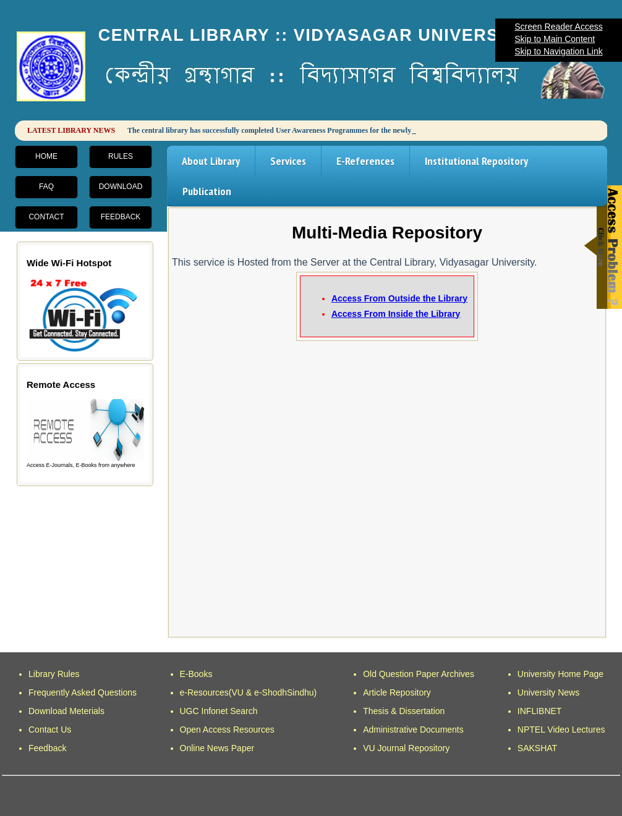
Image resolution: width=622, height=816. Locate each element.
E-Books (196, 674)
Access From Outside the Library (399, 298)
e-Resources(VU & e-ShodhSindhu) (248, 692)
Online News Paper (217, 748)
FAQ (46, 186)
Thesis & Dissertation (404, 711)
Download (121, 186)
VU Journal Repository (406, 748)
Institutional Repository (476, 161)
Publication (206, 191)
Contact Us (49, 729)
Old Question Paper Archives (418, 674)
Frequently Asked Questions (82, 692)
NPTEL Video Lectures (561, 729)
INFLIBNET (540, 711)
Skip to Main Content (554, 39)
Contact (46, 216)
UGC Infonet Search (219, 711)
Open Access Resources (227, 729)
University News (548, 692)
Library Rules (53, 674)
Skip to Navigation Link (558, 51)
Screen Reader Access (558, 27)
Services (288, 161)
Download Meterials (66, 711)
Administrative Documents (413, 729)
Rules (120, 156)
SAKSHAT (537, 748)
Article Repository (397, 692)
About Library (211, 161)
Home (46, 156)
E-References (365, 161)
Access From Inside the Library (396, 314)
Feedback (121, 216)
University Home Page (560, 674)
